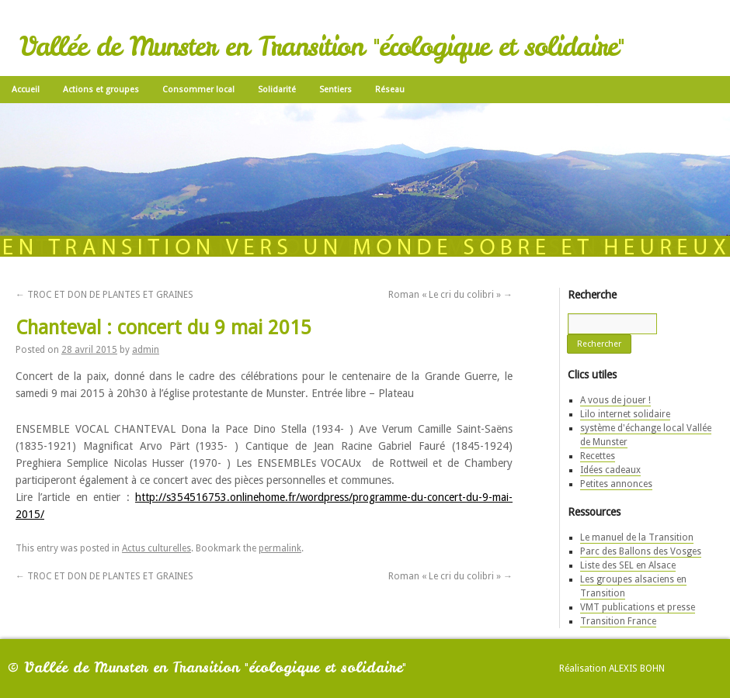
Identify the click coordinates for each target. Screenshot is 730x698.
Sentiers (335, 90)
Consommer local (198, 90)
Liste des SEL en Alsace (628, 565)
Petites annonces (616, 484)
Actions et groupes (101, 90)
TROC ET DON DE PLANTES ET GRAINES (104, 294)
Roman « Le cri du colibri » (450, 294)
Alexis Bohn (637, 668)
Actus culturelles (156, 548)
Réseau (390, 90)
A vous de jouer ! (615, 400)
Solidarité (277, 90)
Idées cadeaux (610, 470)
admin (145, 349)
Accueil (26, 90)
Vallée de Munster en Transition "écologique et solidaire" (321, 46)
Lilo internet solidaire (625, 414)
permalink (280, 548)
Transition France (618, 621)
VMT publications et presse (637, 607)
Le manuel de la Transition (637, 537)
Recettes (597, 456)
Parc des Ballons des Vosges (640, 551)
